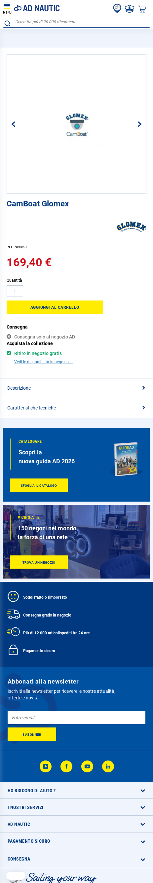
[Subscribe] (32, 734)
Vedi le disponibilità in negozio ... (43, 362)
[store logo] (31, 8)
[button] (20, 124)
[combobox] (76, 22)
